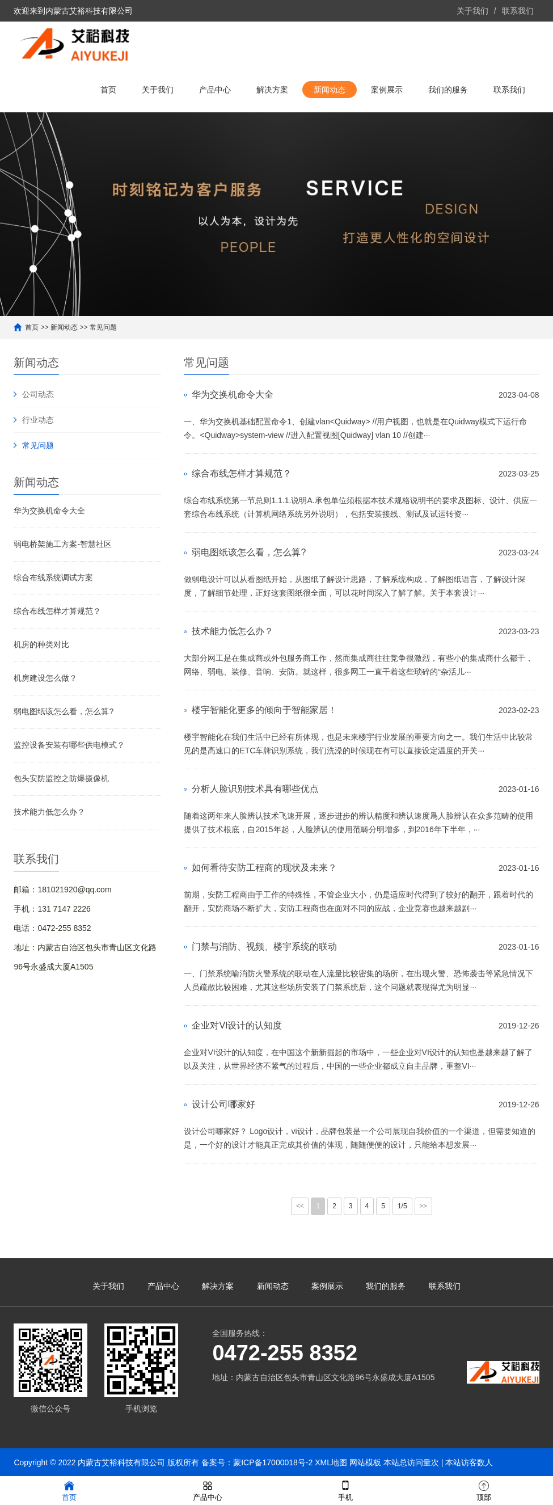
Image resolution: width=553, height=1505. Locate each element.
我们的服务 (448, 89)
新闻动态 (329, 89)
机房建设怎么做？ (45, 677)
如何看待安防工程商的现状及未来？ (264, 867)
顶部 (483, 1490)
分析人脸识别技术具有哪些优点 (255, 789)
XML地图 (331, 1462)
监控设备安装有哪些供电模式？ (69, 744)
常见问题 (103, 327)
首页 (108, 89)
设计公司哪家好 (223, 1104)
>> (424, 1206)
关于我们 (472, 10)
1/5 (402, 1206)
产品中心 (215, 89)
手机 (345, 1490)
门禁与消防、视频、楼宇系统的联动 (264, 946)
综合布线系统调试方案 (53, 577)
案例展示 (387, 89)
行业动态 (38, 419)
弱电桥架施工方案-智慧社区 (63, 544)
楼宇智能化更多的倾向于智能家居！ (264, 710)
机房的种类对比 (41, 644)
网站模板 (365, 1462)
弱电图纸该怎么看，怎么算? (63, 711)
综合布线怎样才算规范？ (57, 611)
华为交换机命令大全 (49, 510)
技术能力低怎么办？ (49, 811)
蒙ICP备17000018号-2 (273, 1462)
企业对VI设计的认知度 (237, 1025)
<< (300, 1206)
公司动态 (38, 394)
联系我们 (518, 10)
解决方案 (272, 89)
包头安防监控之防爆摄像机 (61, 778)
